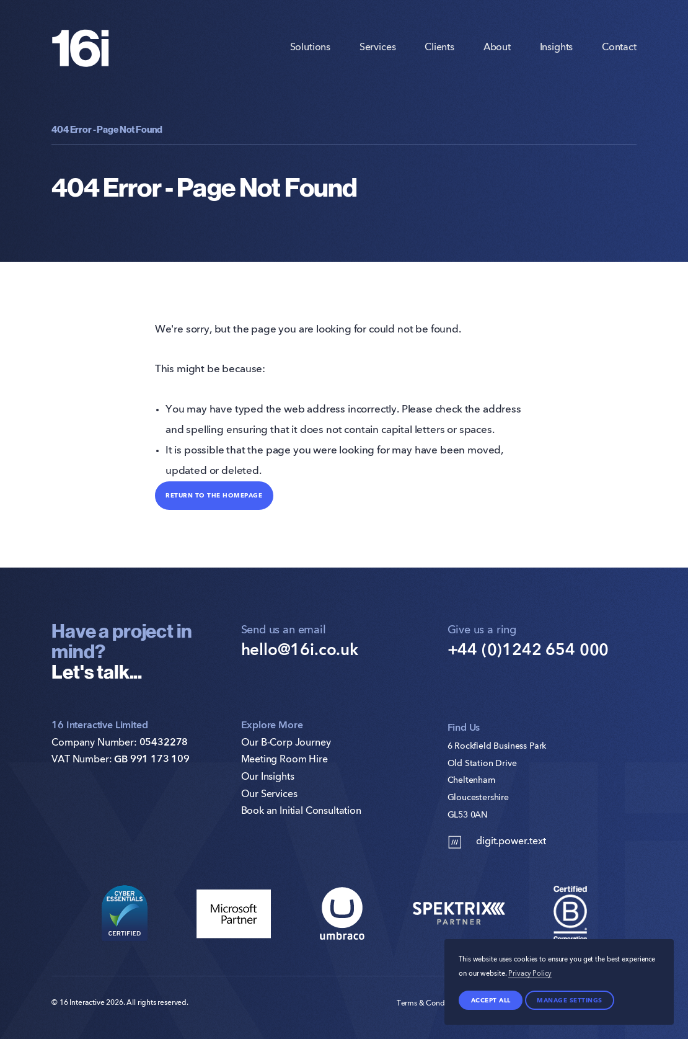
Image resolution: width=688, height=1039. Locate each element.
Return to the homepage (213, 495)
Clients (439, 48)
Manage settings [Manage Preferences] (569, 1000)
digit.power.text (497, 842)
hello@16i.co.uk (299, 651)
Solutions (310, 48)
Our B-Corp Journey (286, 743)
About (497, 48)
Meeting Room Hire (284, 760)
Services (377, 48)
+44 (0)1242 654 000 (528, 651)
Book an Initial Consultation (301, 811)
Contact (619, 48)
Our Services (269, 795)
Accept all (491, 1000)
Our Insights (267, 777)
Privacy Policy (529, 974)
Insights (556, 48)
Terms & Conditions (429, 1003)
